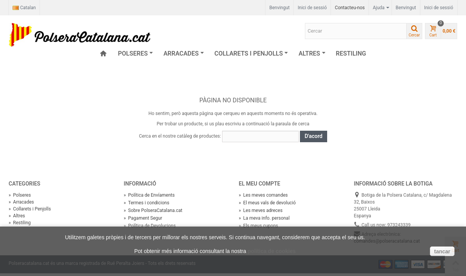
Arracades (183, 53)
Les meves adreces (261, 210)
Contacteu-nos (350, 7)
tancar (442, 251)
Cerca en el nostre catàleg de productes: (180, 136)
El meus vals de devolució (267, 202)
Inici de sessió (438, 7)
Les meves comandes (263, 195)
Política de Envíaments (149, 195)
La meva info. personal (264, 218)
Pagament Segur (143, 218)
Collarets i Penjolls (251, 53)
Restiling (351, 53)
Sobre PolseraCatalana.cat (153, 210)
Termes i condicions (147, 202)
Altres (311, 53)
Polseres (135, 53)
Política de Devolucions (150, 225)
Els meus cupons (258, 225)
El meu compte (259, 184)
